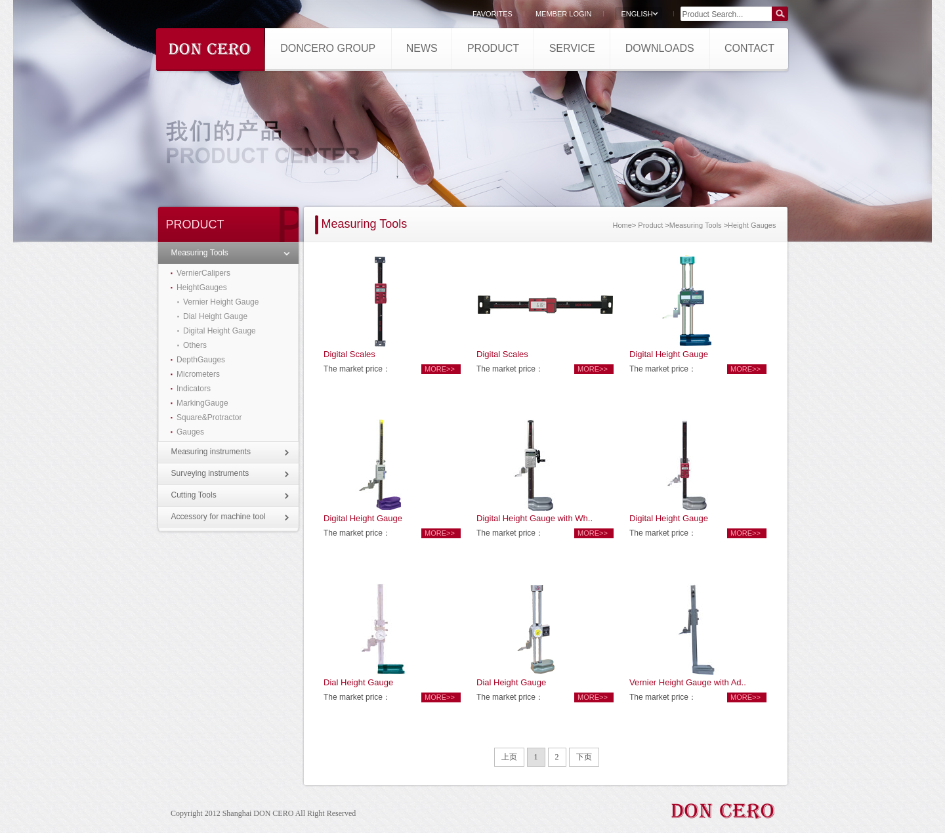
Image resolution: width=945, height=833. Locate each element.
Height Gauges (752, 225)
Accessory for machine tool (218, 516)
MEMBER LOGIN (564, 14)
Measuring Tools (199, 252)
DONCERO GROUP (327, 48)
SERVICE (572, 48)
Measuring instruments (211, 451)
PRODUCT (493, 48)
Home (621, 225)
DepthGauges (201, 359)
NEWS (422, 48)
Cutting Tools (194, 495)
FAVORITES (492, 14)
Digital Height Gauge (219, 330)
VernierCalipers (203, 273)
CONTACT (749, 48)
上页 (509, 756)
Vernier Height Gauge (221, 302)
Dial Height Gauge (215, 316)
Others (195, 345)
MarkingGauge (202, 403)
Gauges (190, 432)
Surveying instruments (210, 473)
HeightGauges (202, 287)
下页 (584, 756)
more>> (440, 369)
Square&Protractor (209, 417)
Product (650, 225)
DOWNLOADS (659, 48)
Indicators (194, 388)
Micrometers (198, 374)
